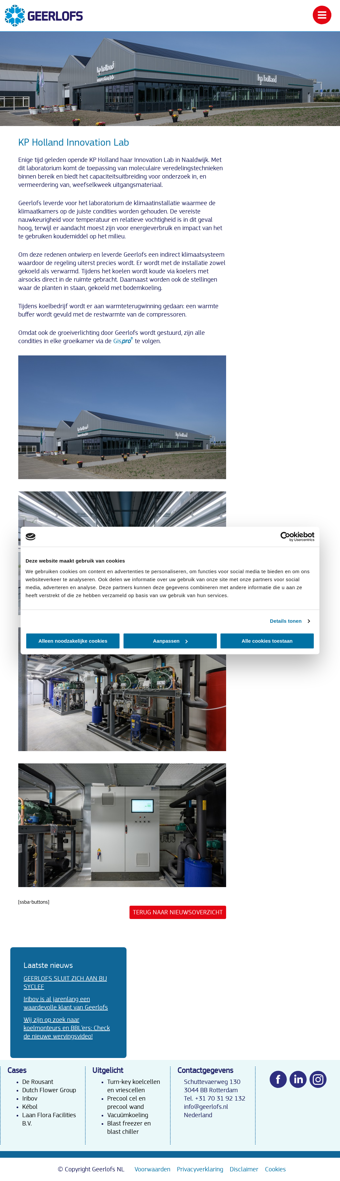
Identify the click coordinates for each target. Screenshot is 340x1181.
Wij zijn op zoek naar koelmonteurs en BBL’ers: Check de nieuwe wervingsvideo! (67, 1028)
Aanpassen (170, 641)
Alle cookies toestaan (267, 641)
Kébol (30, 1107)
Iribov (29, 1098)
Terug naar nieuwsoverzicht (178, 912)
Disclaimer (244, 1169)
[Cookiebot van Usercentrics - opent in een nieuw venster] (285, 537)
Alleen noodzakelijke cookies (73, 641)
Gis (123, 341)
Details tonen (285, 621)
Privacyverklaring (200, 1169)
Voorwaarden (152, 1169)
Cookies (275, 1169)
